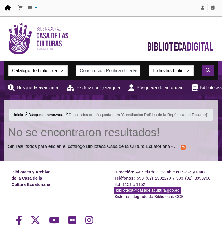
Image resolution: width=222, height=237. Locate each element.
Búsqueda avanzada (37, 87)
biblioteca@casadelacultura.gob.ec (147, 190)
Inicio (18, 115)
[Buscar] (208, 70)
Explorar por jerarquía (98, 87)
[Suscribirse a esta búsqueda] (183, 146)
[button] (20, 8)
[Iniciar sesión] (202, 8)
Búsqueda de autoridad (159, 87)
